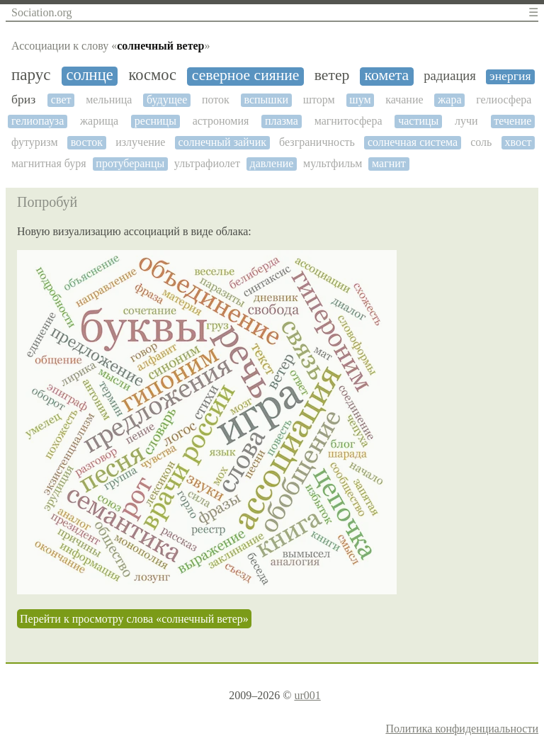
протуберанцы (130, 163)
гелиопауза (37, 121)
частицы (418, 121)
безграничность (317, 142)
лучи (466, 121)
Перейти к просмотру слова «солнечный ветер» (134, 619)
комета (387, 75)
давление (272, 163)
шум (359, 100)
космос (152, 75)
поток (216, 100)
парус (30, 75)
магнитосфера (348, 121)
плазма (281, 121)
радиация (449, 76)
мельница (109, 100)
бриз (23, 99)
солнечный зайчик (222, 142)
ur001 (307, 695)
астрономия (221, 121)
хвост (517, 142)
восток (87, 142)
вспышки (266, 100)
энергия (510, 76)
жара (449, 100)
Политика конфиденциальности (461, 729)
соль (481, 142)
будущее (167, 100)
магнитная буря (48, 163)
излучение (140, 142)
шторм (319, 100)
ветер (332, 75)
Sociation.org (41, 12)
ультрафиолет (207, 163)
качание (404, 100)
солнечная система (413, 142)
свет (61, 100)
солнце (89, 75)
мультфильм (332, 163)
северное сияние (246, 75)
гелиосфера (503, 100)
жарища (99, 121)
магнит (389, 163)
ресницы (155, 121)
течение (512, 121)
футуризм (34, 142)
